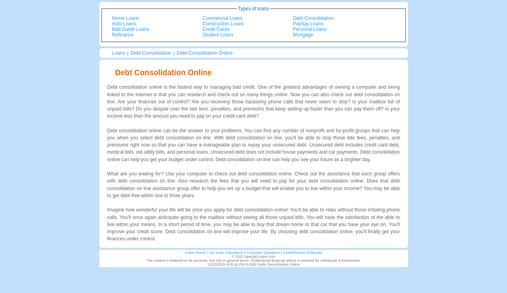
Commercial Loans (222, 18)
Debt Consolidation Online (205, 53)
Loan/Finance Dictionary (302, 253)
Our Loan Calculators (226, 253)
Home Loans (125, 18)
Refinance (123, 35)
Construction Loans (223, 24)
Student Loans (217, 35)
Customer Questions (263, 253)
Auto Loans (124, 24)
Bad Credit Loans (130, 29)
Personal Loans (309, 29)
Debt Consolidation (313, 18)
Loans (118, 53)
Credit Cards (215, 29)
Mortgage (303, 35)
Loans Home (195, 253)
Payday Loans (308, 24)
